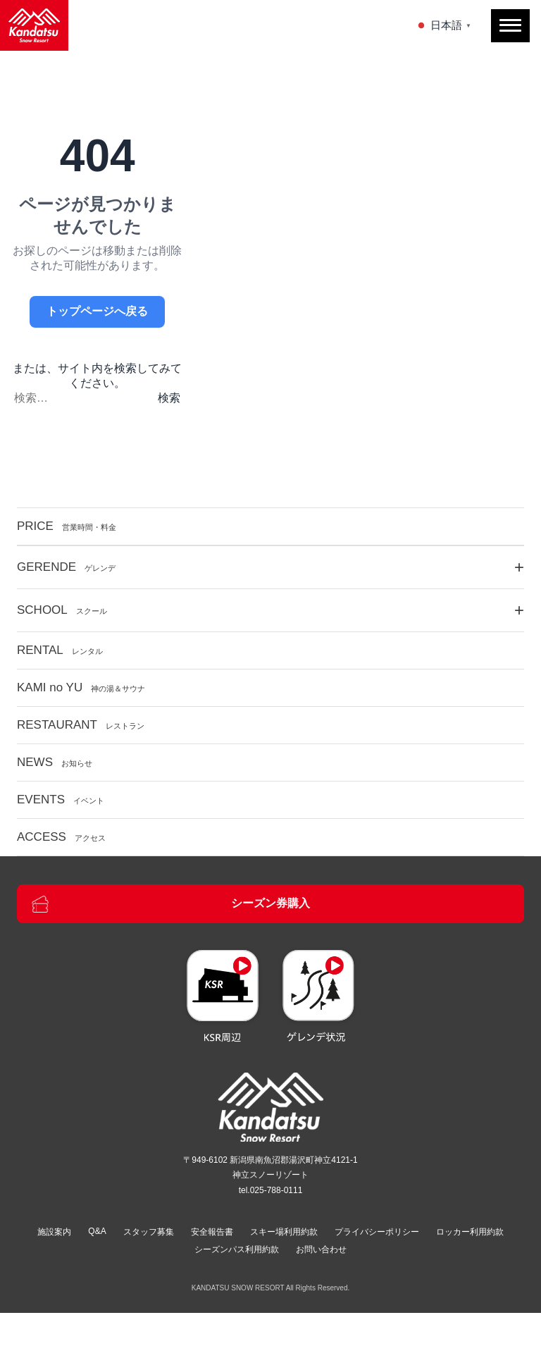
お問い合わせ (321, 1249)
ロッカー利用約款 (470, 1232)
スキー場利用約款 (284, 1232)
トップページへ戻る (97, 311)
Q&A (97, 1231)
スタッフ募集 (148, 1232)
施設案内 (54, 1232)
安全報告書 (212, 1232)
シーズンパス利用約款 (236, 1249)
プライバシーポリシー (377, 1232)
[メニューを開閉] (510, 25)
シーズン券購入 (171, 904)
